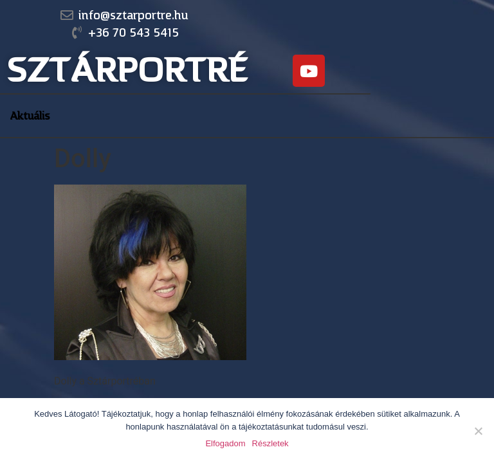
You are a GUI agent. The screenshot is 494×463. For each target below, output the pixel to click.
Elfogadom (225, 443)
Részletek (270, 443)
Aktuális (30, 115)
